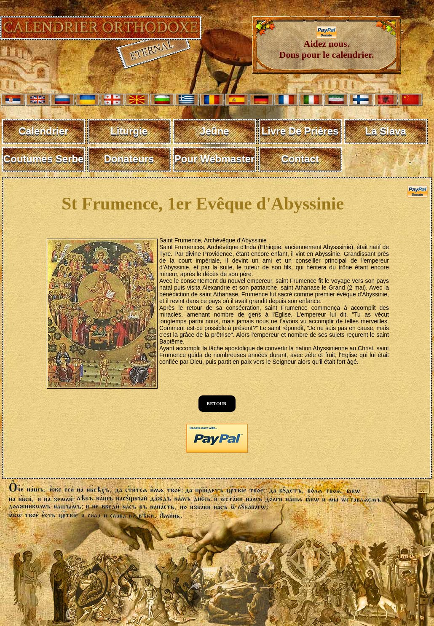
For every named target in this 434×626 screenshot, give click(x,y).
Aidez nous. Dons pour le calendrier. (326, 45)
